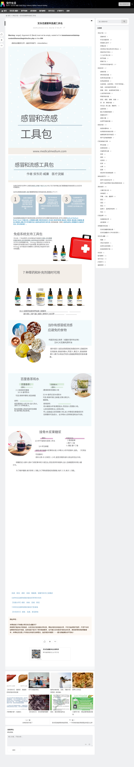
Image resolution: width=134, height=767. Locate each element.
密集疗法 (103, 61)
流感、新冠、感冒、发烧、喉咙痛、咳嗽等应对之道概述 (32, 593)
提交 (13, 750)
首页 (9, 15)
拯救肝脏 (103, 71)
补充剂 (100, 252)
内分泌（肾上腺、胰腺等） (109, 106)
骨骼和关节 (104, 115)
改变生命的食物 (105, 246)
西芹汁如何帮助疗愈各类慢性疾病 (111, 183)
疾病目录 (100, 68)
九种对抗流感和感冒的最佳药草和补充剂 (26, 598)
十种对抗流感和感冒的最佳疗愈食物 (25, 607)
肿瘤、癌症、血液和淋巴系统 (109, 90)
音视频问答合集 (103, 226)
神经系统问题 (104, 75)
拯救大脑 (103, 118)
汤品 (101, 202)
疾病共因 (100, 125)
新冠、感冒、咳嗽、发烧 (108, 99)
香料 (101, 157)
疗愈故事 (100, 215)
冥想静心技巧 (104, 43)
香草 (101, 154)
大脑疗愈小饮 (104, 190)
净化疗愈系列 (104, 243)
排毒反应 (103, 46)
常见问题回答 (104, 40)
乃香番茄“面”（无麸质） (14, 712)
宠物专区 (103, 36)
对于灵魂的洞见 (34, 689)
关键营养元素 (104, 151)
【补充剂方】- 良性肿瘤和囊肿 (38, 712)
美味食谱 (100, 186)
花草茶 (102, 160)
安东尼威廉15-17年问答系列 (109, 232)
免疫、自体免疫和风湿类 (108, 87)
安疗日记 (51, 11)
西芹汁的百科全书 (106, 180)
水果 (101, 166)
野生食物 (103, 145)
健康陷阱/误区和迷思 (107, 134)
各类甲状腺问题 (105, 121)
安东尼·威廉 (14, 11)
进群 (68, 11)
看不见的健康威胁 (106, 137)
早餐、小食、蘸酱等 (106, 196)
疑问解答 (42, 11)
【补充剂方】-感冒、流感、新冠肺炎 (25, 612)
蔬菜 (101, 169)
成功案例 (33, 11)
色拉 (101, 212)
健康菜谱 (100, 265)
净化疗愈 (15, 15)
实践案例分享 (104, 219)
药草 (101, 163)
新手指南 (24, 11)
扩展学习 (60, 11)
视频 (101, 240)
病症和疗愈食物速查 (106, 173)
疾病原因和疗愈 (105, 249)
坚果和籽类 (104, 148)
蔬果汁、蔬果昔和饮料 (107, 209)
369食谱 (103, 193)
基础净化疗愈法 (105, 52)
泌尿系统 (103, 109)
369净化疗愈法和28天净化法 (109, 49)
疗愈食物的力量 (103, 141)
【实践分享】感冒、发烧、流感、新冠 (26, 602)
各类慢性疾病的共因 (106, 131)
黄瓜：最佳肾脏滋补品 (57, 712)
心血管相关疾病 (105, 93)
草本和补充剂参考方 (106, 64)
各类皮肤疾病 (104, 81)
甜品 (101, 199)
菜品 (101, 206)
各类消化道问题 (105, 78)
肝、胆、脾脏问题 (106, 102)
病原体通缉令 (104, 128)
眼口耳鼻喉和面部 (106, 112)
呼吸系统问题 (104, 96)
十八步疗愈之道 (105, 55)
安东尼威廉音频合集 (106, 229)
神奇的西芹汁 (102, 176)
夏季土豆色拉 (76, 689)
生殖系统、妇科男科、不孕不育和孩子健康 (114, 84)
